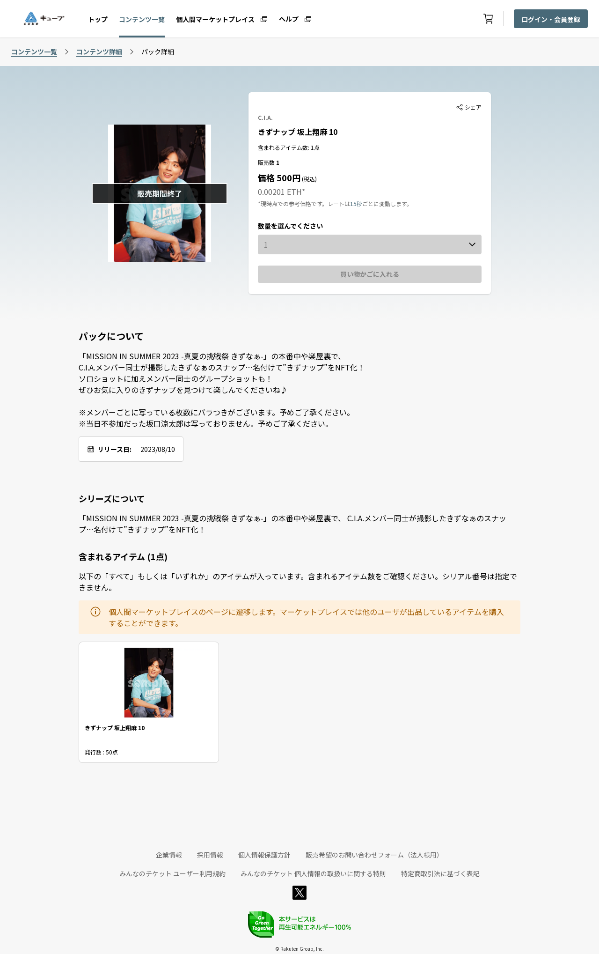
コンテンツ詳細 (99, 51)
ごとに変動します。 (387, 203)
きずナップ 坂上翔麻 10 (297, 131)
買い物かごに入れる (369, 274)
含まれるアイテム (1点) (123, 556)
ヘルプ (289, 18)
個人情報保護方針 (264, 854)
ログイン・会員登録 (550, 19)
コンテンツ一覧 (142, 19)
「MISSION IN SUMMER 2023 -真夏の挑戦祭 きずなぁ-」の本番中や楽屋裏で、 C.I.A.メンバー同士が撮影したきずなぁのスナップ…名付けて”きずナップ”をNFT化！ (292, 523)
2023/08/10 (157, 449)
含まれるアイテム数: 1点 (289, 147)
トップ (98, 19)
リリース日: (114, 449)
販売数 (267, 162)
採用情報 (210, 854)
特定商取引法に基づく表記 (440, 873)
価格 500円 (279, 177)
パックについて (111, 336)
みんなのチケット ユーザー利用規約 (172, 873)
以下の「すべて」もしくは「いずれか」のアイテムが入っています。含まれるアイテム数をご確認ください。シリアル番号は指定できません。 (298, 581)
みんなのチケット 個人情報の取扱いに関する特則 (313, 873)
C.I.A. (265, 117)
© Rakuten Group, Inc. (299, 948)
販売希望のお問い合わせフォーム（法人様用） (374, 854)
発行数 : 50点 (101, 751)
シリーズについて (112, 498)
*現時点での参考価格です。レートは (304, 203)
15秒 (356, 203)
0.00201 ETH (280, 191)
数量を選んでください (290, 225)
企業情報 (169, 854)
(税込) (308, 179)
